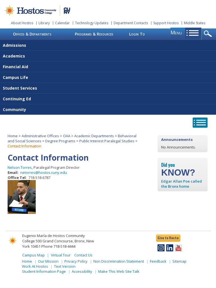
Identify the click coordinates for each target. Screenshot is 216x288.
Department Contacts (131, 23)
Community (14, 109)
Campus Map (33, 255)
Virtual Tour (61, 255)
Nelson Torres (20, 167)
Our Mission (48, 261)
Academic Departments (94, 135)
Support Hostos (166, 23)
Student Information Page (44, 271)
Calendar (62, 23)
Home (13, 135)
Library (44, 23)
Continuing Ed (17, 98)
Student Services (20, 88)
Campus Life (15, 77)
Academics (14, 56)
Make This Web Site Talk (119, 271)
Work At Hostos (35, 266)
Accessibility (82, 271)
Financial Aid (15, 66)
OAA (66, 135)
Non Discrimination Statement (118, 261)
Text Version (64, 266)
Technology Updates (91, 23)
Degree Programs (60, 140)
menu (176, 32)
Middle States (194, 23)
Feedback (158, 261)
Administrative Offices (40, 135)
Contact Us (83, 255)
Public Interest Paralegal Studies (106, 140)
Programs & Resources (94, 34)
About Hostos (22, 23)
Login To (137, 34)
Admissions (14, 45)
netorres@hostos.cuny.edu (43, 172)
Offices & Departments (32, 34)
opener (209, 34)
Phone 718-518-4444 (58, 246)
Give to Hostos (168, 237)
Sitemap (179, 261)
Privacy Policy (75, 261)
